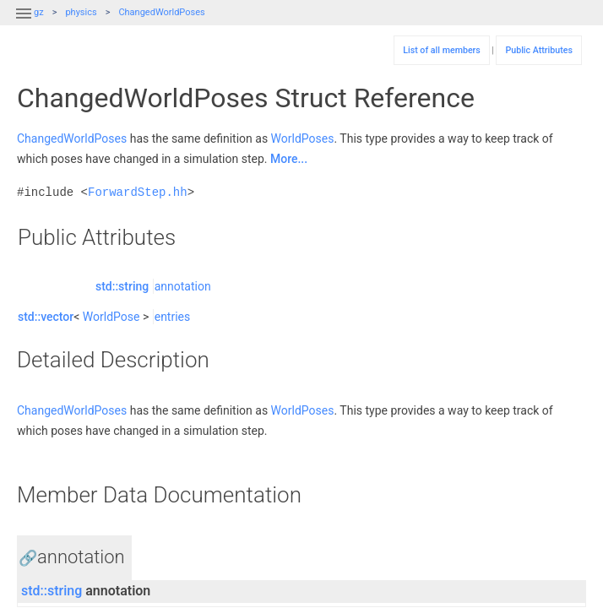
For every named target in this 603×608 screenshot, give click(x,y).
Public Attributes (539, 50)
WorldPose (111, 316)
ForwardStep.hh (137, 192)
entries (173, 316)
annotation (183, 286)
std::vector (45, 316)
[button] (23, 23)
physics (80, 12)
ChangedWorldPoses (161, 12)
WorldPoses (302, 138)
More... (288, 159)
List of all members (442, 50)
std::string (122, 286)
